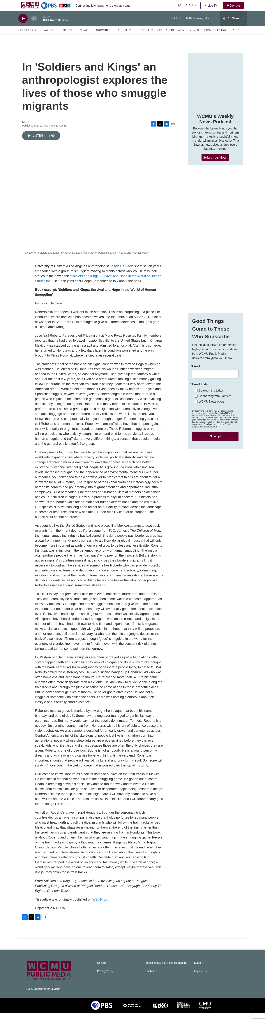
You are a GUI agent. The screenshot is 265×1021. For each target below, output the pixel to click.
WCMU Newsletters (212, 409)
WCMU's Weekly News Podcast (215, 127)
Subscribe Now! (215, 165)
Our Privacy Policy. (208, 435)
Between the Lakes (211, 398)
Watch (49, 38)
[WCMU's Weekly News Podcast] (215, 89)
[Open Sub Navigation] (38, 38)
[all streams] (233, 26)
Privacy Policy (105, 979)
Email (196, 374)
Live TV (212, 9)
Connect (142, 38)
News (84, 38)
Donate (237, 10)
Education (165, 38)
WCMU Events (188, 38)
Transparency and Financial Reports (166, 971)
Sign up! (215, 444)
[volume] (34, 27)
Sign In (191, 9)
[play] (23, 27)
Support (103, 38)
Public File (152, 979)
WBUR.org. (100, 908)
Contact (101, 971)
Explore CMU (201, 979)
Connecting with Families (215, 404)
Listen (67, 38)
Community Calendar (220, 38)
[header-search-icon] (180, 9)
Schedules (27, 38)
